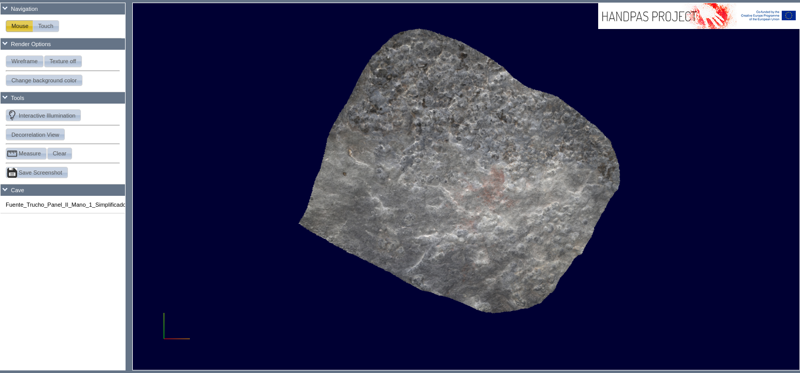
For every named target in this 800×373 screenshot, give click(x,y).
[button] (20, 26)
